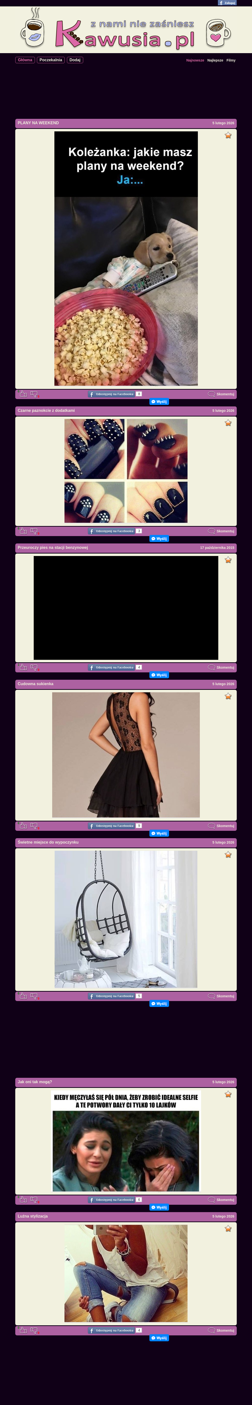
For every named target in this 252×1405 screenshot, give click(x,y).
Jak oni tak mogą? (35, 1082)
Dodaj (75, 60)
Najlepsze (215, 60)
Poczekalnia (51, 60)
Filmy (231, 60)
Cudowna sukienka (35, 684)
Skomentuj (221, 394)
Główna (25, 60)
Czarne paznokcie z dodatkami (46, 410)
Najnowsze (195, 60)
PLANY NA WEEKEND (38, 123)
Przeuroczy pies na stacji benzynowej (53, 547)
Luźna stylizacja (33, 1216)
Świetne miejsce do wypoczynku (48, 842)
